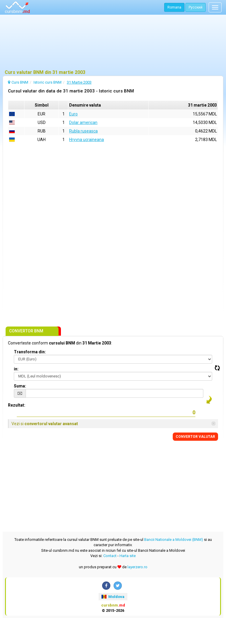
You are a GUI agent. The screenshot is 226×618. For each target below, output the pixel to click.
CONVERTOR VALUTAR (195, 437)
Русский (195, 7)
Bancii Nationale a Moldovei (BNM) (173, 539)
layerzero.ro (137, 567)
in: (16, 369)
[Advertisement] (113, 43)
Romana (174, 7)
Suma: (20, 386)
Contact (110, 556)
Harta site (127, 556)
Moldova (113, 596)
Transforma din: (30, 351)
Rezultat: (16, 405)
